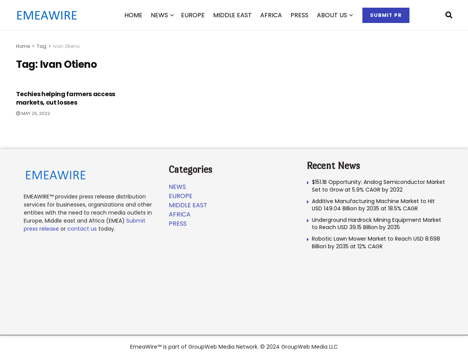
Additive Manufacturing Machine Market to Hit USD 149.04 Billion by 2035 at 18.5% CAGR (373, 205)
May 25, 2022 (33, 113)
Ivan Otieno (66, 46)
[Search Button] (448, 15)
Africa (271, 15)
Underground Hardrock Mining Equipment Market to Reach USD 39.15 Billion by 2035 (376, 223)
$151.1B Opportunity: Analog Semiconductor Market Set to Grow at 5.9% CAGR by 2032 (378, 185)
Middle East (232, 15)
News (159, 15)
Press (299, 15)
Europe (193, 15)
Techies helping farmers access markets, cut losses (65, 98)
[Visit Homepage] (47, 15)
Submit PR (386, 15)
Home (23, 46)
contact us (82, 229)
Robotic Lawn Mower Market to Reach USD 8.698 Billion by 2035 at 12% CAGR (376, 242)
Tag (41, 46)
